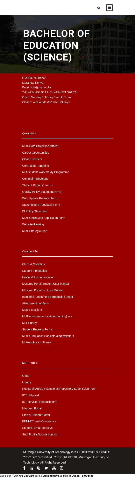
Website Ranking (33, 224)
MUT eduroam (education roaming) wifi (47, 316)
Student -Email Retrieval (37, 427)
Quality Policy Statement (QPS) (42, 191)
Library (26, 382)
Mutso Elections (32, 309)
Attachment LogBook (35, 303)
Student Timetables (34, 270)
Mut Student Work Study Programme (45, 172)
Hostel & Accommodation (38, 277)
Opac (25, 375)
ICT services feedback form (39, 401)
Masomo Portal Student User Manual (46, 283)
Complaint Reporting (35, 178)
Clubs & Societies (33, 264)
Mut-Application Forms (36, 342)
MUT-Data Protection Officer (40, 146)
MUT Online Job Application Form (43, 217)
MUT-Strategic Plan (34, 231)
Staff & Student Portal (36, 415)
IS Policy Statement (34, 211)
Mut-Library (29, 322)
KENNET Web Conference (39, 421)
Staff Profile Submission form (40, 434)
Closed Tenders (32, 159)
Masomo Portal (32, 408)
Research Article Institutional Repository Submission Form (59, 388)
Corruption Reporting (35, 165)
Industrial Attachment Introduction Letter (47, 296)
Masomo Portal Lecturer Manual (42, 290)
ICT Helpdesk (31, 395)
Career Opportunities (35, 152)
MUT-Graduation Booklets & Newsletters (48, 336)
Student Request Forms (37, 185)
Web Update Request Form (39, 198)
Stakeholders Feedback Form (41, 204)
